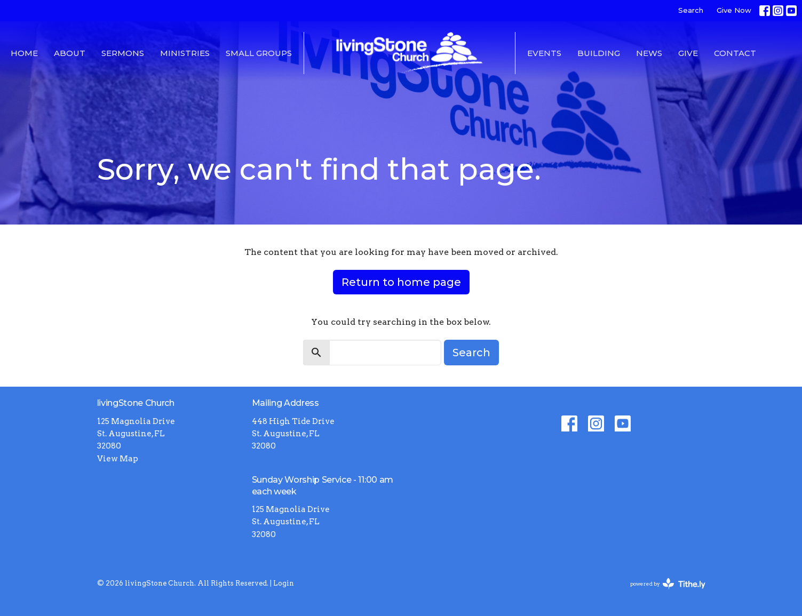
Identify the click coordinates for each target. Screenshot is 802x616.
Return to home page (401, 282)
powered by (667, 583)
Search (690, 10)
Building (598, 53)
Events (544, 53)
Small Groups (259, 53)
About (69, 53)
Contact (735, 53)
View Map (117, 458)
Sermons (122, 53)
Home (24, 53)
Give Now (734, 10)
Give (688, 53)
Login (283, 583)
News (649, 53)
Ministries (185, 53)
